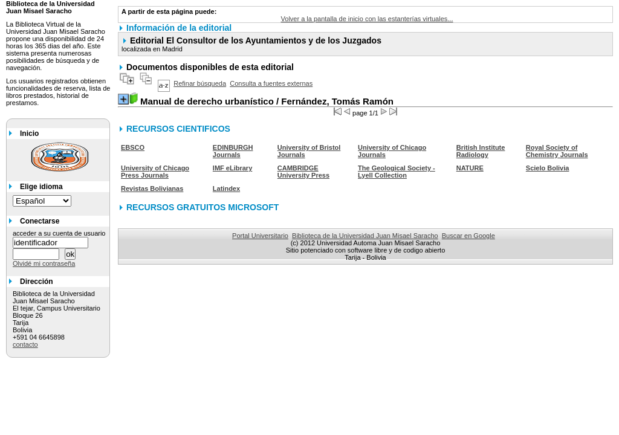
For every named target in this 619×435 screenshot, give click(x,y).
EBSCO (132, 147)
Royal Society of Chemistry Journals (557, 151)
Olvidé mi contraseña (44, 263)
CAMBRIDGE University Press (303, 171)
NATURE (470, 168)
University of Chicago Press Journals (155, 171)
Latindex (226, 188)
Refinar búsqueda (199, 83)
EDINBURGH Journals (233, 151)
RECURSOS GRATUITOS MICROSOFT (202, 207)
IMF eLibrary (232, 168)
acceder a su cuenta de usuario (59, 233)
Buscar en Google (468, 235)
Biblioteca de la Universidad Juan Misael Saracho (365, 235)
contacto (25, 344)
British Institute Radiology (480, 151)
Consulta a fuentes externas (271, 83)
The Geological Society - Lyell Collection (396, 171)
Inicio (29, 133)
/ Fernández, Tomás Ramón (267, 101)
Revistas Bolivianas (152, 188)
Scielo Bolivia (547, 168)
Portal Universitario (260, 235)
